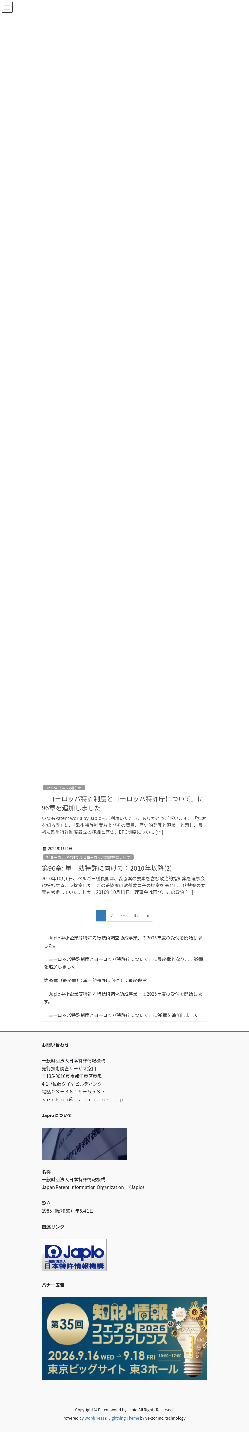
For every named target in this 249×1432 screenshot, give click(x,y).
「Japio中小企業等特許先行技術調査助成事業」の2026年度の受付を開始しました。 (123, 941)
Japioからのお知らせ (63, 787)
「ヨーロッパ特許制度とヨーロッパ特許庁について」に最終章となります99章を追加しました (124, 963)
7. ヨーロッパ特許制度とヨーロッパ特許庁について (88, 857)
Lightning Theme (123, 1418)
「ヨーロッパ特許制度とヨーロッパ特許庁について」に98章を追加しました (121, 1015)
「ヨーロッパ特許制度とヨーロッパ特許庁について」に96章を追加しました (123, 803)
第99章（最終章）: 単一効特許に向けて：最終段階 (95, 980)
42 (136, 917)
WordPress (94, 1418)
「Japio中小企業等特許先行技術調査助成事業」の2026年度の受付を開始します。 (123, 998)
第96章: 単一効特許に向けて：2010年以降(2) (107, 867)
